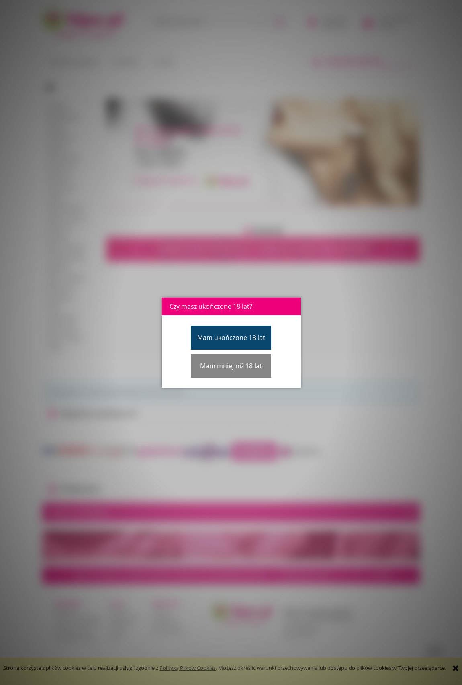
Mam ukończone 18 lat (231, 337)
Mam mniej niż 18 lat (231, 365)
